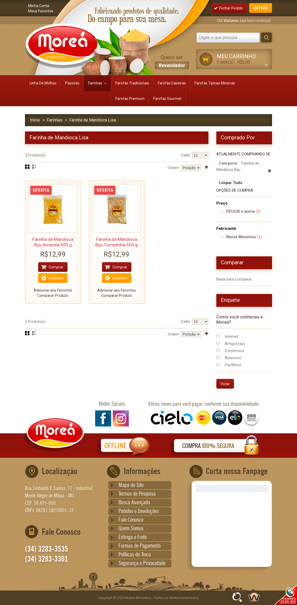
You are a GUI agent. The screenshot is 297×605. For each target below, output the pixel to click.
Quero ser (172, 61)
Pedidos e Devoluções (139, 511)
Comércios (234, 350)
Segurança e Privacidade (142, 563)
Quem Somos (131, 529)
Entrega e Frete (133, 537)
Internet (231, 336)
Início (35, 120)
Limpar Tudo (230, 182)
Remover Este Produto (269, 173)
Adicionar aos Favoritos (53, 290)
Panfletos (233, 365)
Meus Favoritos (40, 11)
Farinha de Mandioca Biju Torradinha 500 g (116, 242)
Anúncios (233, 357)
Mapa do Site (131, 485)
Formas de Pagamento (140, 546)
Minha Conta (38, 6)
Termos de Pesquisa (137, 494)
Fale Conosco (131, 520)
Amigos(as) (235, 343)
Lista (34, 167)
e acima (240, 211)
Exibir (185, 155)
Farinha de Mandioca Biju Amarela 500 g (52, 242)
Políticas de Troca (135, 555)
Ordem (173, 167)
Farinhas (54, 120)
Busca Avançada (134, 503)
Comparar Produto (52, 295)
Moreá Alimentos (241, 237)
